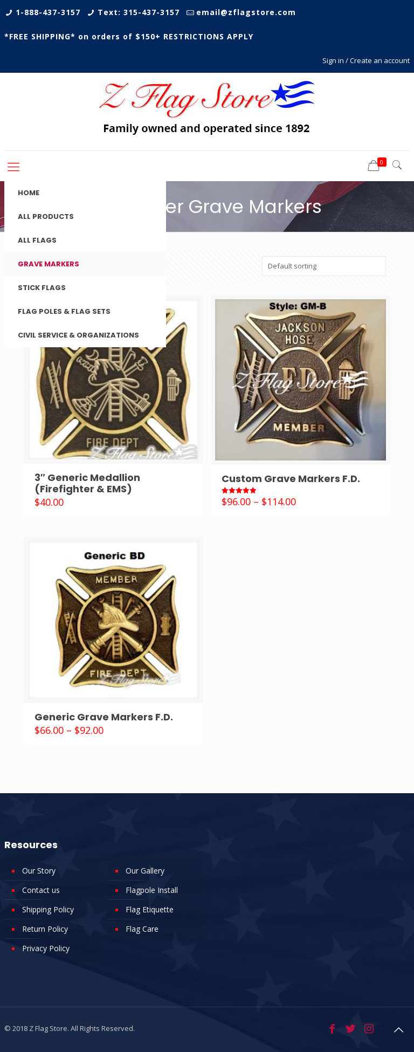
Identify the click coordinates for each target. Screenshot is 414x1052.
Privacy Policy (46, 948)
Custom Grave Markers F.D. (291, 478)
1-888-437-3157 (48, 12)
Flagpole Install (152, 890)
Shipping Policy (48, 909)
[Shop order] (324, 266)
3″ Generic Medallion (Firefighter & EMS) (87, 483)
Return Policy (45, 929)
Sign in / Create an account (366, 60)
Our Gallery (145, 870)
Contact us (41, 890)
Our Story (39, 870)
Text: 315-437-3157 (139, 12)
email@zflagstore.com (246, 12)
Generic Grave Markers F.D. (103, 717)
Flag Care (142, 929)
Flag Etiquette (150, 909)
